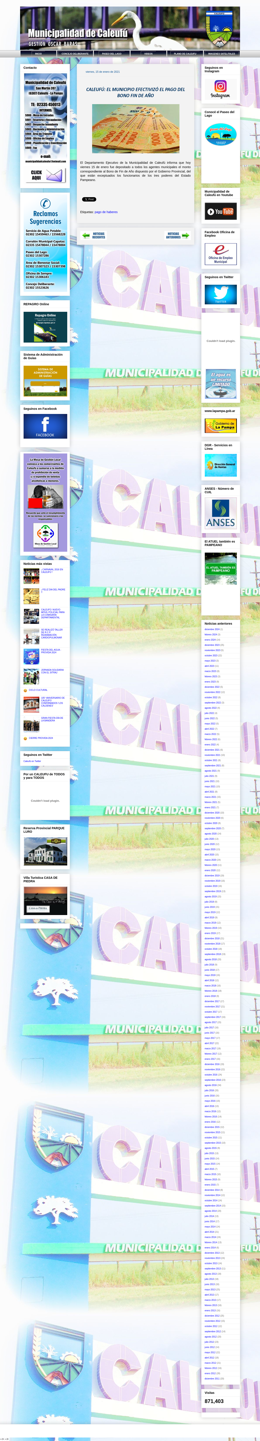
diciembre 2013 (212, 1253)
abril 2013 (209, 1295)
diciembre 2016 (212, 1064)
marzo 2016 (210, 1111)
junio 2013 (210, 1284)
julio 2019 (209, 902)
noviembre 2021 (212, 755)
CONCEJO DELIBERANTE (75, 54)
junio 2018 (210, 970)
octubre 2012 (211, 1326)
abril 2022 (209, 729)
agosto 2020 (211, 834)
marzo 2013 (210, 1300)
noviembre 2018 (212, 944)
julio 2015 (209, 1153)
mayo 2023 (210, 661)
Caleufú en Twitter (32, 761)
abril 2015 (209, 1169)
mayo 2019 (210, 912)
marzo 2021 (210, 797)
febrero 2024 (211, 634)
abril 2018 (209, 980)
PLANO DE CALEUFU (185, 54)
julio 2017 (209, 1027)
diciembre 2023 (212, 645)
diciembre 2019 (212, 875)
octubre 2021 (211, 760)
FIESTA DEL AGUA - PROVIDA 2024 (51, 651)
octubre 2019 (211, 886)
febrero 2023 (211, 676)
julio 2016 (209, 1090)
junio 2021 (210, 781)
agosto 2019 (211, 896)
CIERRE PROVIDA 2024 (41, 738)
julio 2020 (209, 839)
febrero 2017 (211, 1054)
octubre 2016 (211, 1075)
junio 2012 (210, 1347)
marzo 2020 (210, 860)
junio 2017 (210, 1033)
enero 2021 (210, 807)
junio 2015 (210, 1158)
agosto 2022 (211, 708)
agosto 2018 (211, 959)
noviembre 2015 (212, 1132)
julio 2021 (209, 776)
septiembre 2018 (213, 954)
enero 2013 (210, 1310)
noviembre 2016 (212, 1069)
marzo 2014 (210, 1237)
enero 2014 (210, 1247)
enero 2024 (210, 640)
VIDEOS (148, 54)
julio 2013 (209, 1279)
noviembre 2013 (212, 1258)
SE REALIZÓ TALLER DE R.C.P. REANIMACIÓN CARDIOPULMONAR (52, 634)
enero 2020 (210, 870)
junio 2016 (210, 1096)
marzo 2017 (210, 1048)
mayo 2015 (210, 1164)
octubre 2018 (211, 949)
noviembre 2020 (212, 818)
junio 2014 (210, 1221)
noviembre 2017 (212, 1006)
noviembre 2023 (212, 650)
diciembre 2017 (212, 1001)
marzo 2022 (210, 734)
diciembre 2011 (212, 1378)
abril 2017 (209, 1043)
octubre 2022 (211, 697)
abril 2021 (209, 792)
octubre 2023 (211, 655)
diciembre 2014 (212, 1190)
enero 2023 (210, 682)
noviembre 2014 (212, 1195)
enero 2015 (210, 1185)
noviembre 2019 (212, 881)
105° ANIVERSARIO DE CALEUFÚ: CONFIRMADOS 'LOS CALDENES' (53, 702)
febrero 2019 (211, 928)
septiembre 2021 (213, 765)
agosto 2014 (211, 1211)
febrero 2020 (211, 865)
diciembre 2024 (212, 629)
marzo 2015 (210, 1174)
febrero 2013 (211, 1305)
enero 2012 (210, 1373)
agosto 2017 (211, 1022)
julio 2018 (209, 965)
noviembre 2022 (212, 692)
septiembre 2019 (213, 891)
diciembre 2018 (212, 938)
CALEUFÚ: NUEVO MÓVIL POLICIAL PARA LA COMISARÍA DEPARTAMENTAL (53, 613)
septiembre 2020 (213, 828)
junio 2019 (210, 907)
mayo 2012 (210, 1352)
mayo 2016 (210, 1101)
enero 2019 (210, 933)
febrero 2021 (211, 802)
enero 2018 (210, 996)
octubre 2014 (211, 1200)
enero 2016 (210, 1122)
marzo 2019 (210, 923)
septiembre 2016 (213, 1080)
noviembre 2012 (212, 1321)
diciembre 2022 (212, 687)
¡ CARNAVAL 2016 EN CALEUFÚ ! (52, 570)
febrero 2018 (211, 991)
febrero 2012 (211, 1368)
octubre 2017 (211, 1012)
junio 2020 (210, 844)
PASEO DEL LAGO (112, 54)
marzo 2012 (210, 1363)
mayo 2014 (210, 1227)
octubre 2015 (211, 1137)
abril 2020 (209, 854)
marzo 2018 (210, 985)
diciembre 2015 (212, 1127)
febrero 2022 (211, 739)
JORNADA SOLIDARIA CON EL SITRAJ (52, 671)
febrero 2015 (211, 1179)
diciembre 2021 (212, 750)
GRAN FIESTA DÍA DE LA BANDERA (52, 719)
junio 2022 (210, 718)
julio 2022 (209, 713)
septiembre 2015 (213, 1143)
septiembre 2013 (213, 1268)
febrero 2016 (211, 1116)
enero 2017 (210, 1059)
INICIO (38, 54)
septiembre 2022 (213, 703)
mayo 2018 (210, 975)
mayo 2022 (210, 723)
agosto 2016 (211, 1085)
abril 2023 (209, 666)
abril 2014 (209, 1232)
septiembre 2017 (213, 1017)
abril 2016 (209, 1106)
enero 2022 (210, 744)
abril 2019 (209, 917)
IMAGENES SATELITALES (221, 54)
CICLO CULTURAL (38, 690)
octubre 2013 (211, 1263)
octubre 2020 (211, 823)
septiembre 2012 (213, 1331)
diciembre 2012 (212, 1316)
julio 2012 (209, 1342)
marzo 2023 (210, 671)
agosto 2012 (211, 1337)
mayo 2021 (210, 786)
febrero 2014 (211, 1242)
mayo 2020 (210, 849)
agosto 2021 (211, 771)
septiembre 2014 (213, 1206)
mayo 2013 (210, 1289)
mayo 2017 (210, 1038)
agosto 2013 (211, 1274)
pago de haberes (106, 212)
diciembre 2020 (212, 813)
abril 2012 (209, 1358)
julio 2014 (209, 1216)
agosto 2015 (211, 1148)
